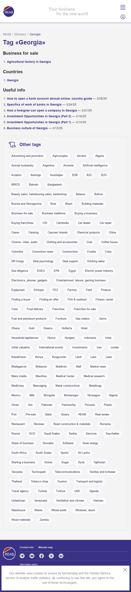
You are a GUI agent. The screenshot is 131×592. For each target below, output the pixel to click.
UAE (77, 491)
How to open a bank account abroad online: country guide (49, 98)
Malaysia (41, 366)
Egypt (72, 270)
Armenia (68, 165)
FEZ (55, 290)
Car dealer (84, 223)
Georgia (12, 80)
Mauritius (41, 376)
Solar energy (90, 443)
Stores (48, 462)
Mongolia (49, 395)
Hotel (84, 328)
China (112, 232)
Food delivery (35, 309)
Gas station (82, 318)
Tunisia (42, 491)
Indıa (108, 337)
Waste (38, 510)
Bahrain (33, 184)
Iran (99, 347)
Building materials (92, 203)
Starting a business (23, 462)
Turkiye (60, 491)
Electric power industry (99, 270)
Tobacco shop (39, 481)
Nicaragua (94, 395)
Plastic (108, 404)
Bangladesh (54, 184)
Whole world (58, 510)
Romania (105, 424)
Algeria (99, 155)
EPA (56, 270)
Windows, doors (85, 510)
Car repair (105, 223)
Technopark (39, 471)
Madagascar (18, 366)
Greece (47, 328)
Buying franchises (22, 223)
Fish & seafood (77, 299)
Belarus (80, 194)
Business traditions (54, 213)
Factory (72, 290)
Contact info (27, 547)
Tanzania (16, 471)
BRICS (15, 184)
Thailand (16, 481)
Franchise (58, 309)
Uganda (94, 491)
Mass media (18, 376)
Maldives (61, 366)
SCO (32, 433)
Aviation (16, 175)
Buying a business (86, 213)
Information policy (29, 564)
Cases (15, 232)
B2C (89, 175)
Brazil (68, 203)
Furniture (61, 318)
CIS (45, 223)
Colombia (17, 251)
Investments (80, 347)
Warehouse (18, 510)
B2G (104, 175)
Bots (53, 203)
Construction (70, 251)
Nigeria (113, 395)
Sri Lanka (84, 452)
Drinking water (96, 261)
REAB (7, 34)
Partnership (69, 404)
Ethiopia (39, 290)
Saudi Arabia (52, 433)
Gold (31, 328)
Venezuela (40, 500)
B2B (75, 175)
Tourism (62, 481)
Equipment (18, 290)
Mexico (15, 395)
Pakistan (47, 404)
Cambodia (62, 223)
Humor (51, 337)
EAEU (41, 270)
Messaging (39, 385)
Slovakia (48, 443)
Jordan (115, 347)
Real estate (102, 414)
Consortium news (42, 251)
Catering (33, 232)
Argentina (48, 165)
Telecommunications (67, 471)
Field (89, 290)
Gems (102, 318)
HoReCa (67, 328)
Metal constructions (68, 385)
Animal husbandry (22, 165)
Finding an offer (49, 299)
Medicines (17, 385)
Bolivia (98, 194)
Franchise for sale (85, 309)
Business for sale (22, 213)
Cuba (108, 251)
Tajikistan (99, 462)
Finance (106, 290)
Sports (65, 452)
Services (91, 433)
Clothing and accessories (61, 242)
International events (51, 347)
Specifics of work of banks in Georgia (34, 104)
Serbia (73, 433)
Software (68, 443)
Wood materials (21, 519)
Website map (45, 547)
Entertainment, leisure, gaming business (81, 280)
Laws (109, 357)
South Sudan (44, 452)
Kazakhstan (18, 357)
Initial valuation (20, 347)
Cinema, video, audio (24, 242)
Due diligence (19, 270)
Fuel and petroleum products (28, 318)
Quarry (65, 414)
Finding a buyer (20, 299)
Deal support (70, 261)
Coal (89, 242)
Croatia (91, 251)
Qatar (48, 414)
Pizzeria (90, 404)
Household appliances (24, 337)
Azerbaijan (56, 175)
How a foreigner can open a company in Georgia (42, 110)
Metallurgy (95, 385)
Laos (93, 357)
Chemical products (88, 232)
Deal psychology (43, 261)
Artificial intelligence (95, 165)
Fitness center (104, 299)
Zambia (44, 519)
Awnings (36, 175)
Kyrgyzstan (59, 357)
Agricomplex (60, 155)
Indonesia (90, 337)
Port (14, 414)
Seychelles (112, 433)
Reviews (39, 424)
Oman (15, 404)
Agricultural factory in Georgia (29, 61)
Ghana (15, 328)
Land (78, 357)
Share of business (22, 443)
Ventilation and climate (70, 500)
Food (14, 309)
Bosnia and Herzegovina (26, 203)
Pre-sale (31, 414)
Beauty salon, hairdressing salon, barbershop (39, 194)
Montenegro (71, 395)
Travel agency (20, 491)
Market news (98, 366)
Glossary (20, 34)
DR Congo (17, 261)
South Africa (18, 452)
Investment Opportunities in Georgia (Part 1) (39, 122)
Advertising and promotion (27, 155)
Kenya (39, 357)
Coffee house (109, 242)
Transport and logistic (89, 481)
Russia (15, 433)
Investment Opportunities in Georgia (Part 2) (39, 116)
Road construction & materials (72, 424)
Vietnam (98, 500)
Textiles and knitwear (102, 471)
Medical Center (65, 376)
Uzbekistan (18, 500)
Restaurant (18, 424)
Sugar (65, 462)
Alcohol (81, 155)
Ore (30, 404)
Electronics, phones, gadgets (29, 280)
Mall (78, 366)
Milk (32, 395)
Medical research (94, 376)
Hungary (70, 337)
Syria (81, 462)
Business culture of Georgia (27, 128)
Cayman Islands (58, 232)
